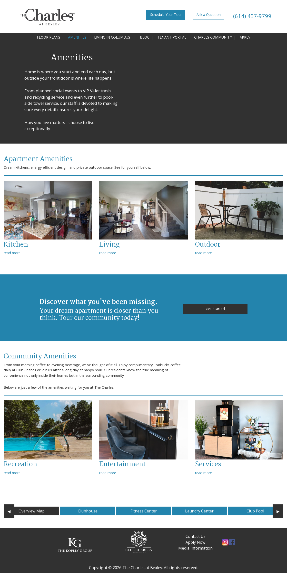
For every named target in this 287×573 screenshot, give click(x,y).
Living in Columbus (112, 37)
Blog (144, 37)
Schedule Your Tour (166, 14)
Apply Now (195, 542)
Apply (245, 37)
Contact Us (196, 536)
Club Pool (255, 511)
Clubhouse (88, 511)
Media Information (195, 548)
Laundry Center (199, 511)
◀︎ (11, 511)
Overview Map (32, 511)
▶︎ (280, 511)
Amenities (77, 37)
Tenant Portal (171, 37)
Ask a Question (209, 14)
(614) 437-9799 (251, 16)
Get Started (215, 308)
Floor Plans (48, 37)
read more (12, 252)
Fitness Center (143, 511)
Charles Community (213, 37)
